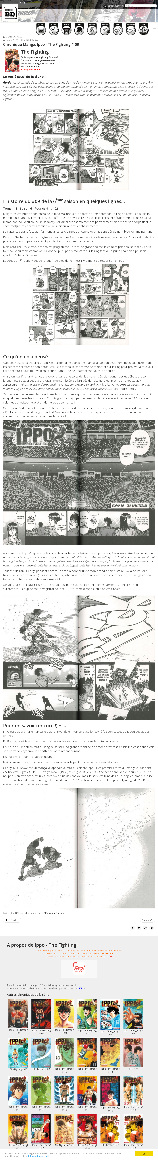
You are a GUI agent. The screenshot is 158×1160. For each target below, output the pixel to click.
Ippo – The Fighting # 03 (64, 1016)
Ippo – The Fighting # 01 (18, 1016)
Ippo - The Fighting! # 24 (87, 1132)
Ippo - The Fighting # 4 (87, 1017)
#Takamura (61, 913)
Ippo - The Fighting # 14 (18, 1093)
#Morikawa (49, 913)
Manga (10, 39)
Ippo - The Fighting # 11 (87, 1055)
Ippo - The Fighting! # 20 (133, 1093)
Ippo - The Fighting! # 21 (18, 1132)
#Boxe (39, 913)
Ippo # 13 (133, 1054)
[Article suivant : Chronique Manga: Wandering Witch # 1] (147, 920)
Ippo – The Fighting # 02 (41, 1017)
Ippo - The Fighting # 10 (64, 1055)
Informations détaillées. (40, 1156)
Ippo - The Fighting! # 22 (41, 1131)
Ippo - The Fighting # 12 (110, 1055)
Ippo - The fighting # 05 (110, 1017)
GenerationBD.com (114, 5)
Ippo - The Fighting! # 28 (133, 1131)
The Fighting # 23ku (64, 1130)
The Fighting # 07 (18, 1054)
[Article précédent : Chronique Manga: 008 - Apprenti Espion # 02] (12, 920)
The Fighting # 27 (110, 1130)
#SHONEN (16, 913)
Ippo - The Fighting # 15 (41, 1093)
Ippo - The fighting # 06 (133, 1017)
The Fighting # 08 (41, 1054)
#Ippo (32, 913)
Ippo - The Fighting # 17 (87, 1093)
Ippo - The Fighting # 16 (64, 1093)
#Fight (25, 913)
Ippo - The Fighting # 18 (110, 1094)
